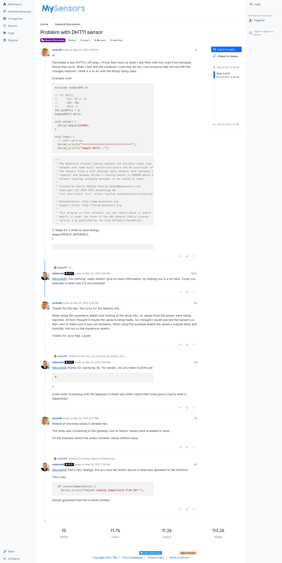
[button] (17, 551)
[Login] (264, 4)
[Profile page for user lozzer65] (45, 52)
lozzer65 (57, 49)
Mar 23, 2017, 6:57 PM (86, 418)
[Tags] (17, 33)
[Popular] (17, 40)
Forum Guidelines (132, 557)
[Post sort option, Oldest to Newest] (226, 56)
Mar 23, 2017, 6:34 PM (86, 302)
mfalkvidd (58, 273)
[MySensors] (17, 4)
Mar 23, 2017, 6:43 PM (97, 362)
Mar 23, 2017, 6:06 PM (97, 273)
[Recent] (17, 26)
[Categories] (17, 19)
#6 (195, 464)
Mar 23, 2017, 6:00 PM (86, 49)
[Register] (264, 20)
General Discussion (53, 40)
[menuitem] (264, 4)
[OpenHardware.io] (17, 11)
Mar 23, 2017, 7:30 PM (97, 464)
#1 (196, 49)
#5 (195, 418)
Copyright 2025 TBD (105, 557)
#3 (195, 302)
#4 (195, 362)
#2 (195, 273)
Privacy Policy (156, 557)
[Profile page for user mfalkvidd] (45, 276)
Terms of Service (179, 557)
